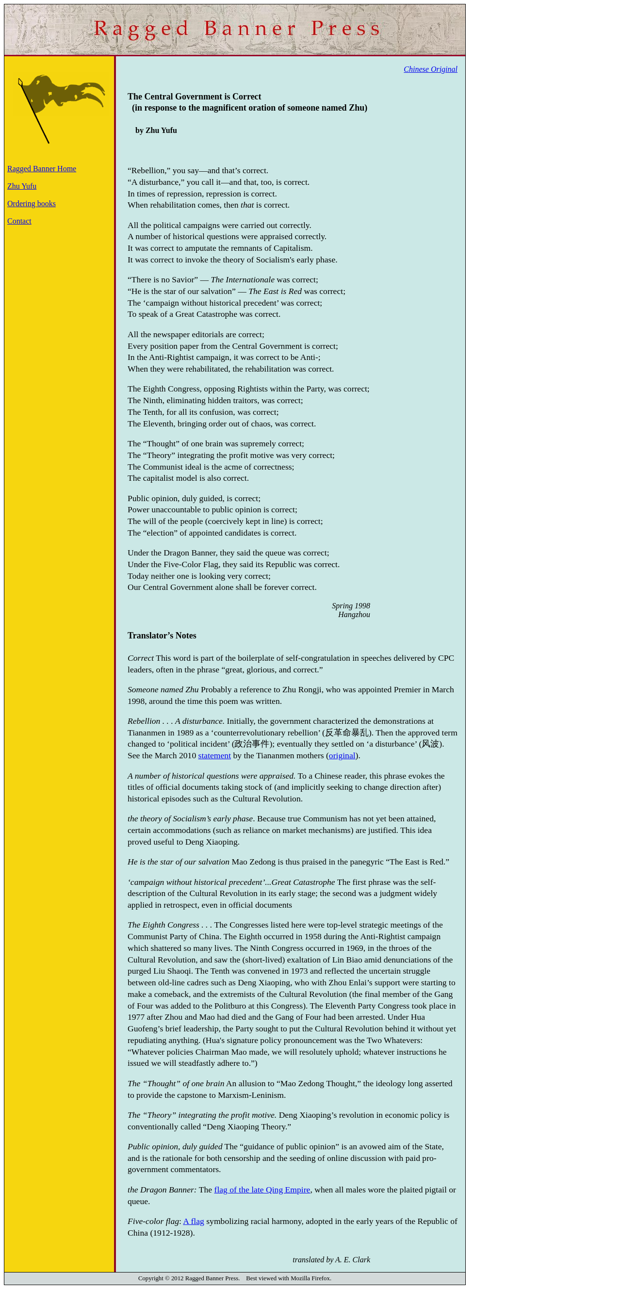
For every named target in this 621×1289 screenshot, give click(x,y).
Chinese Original (431, 69)
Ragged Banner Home (41, 168)
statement (214, 755)
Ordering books (31, 203)
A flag (193, 1221)
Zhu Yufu (21, 186)
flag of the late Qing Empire (262, 1189)
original (342, 755)
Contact (19, 221)
